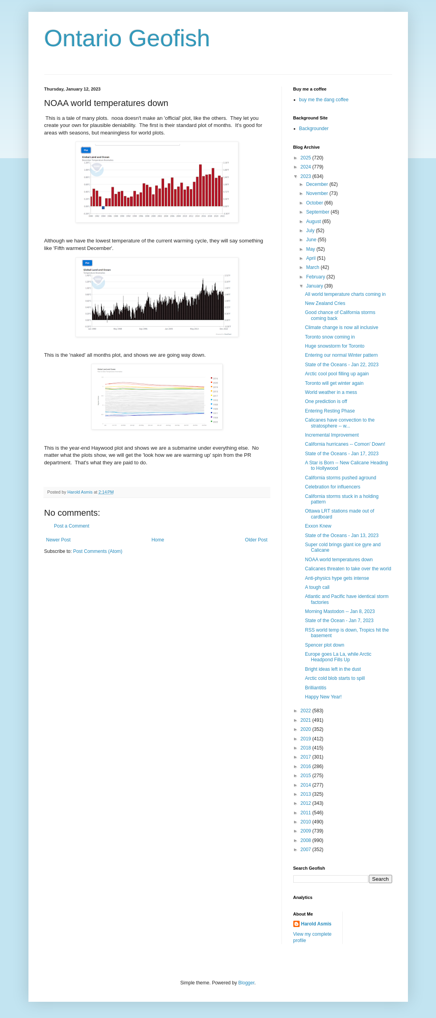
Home (157, 540)
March (313, 267)
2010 (306, 822)
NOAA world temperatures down (338, 559)
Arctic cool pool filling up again (336, 374)
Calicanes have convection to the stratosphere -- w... (339, 422)
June (311, 239)
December (317, 184)
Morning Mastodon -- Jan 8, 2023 (340, 611)
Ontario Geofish (127, 38)
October (315, 203)
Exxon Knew (318, 526)
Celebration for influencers (332, 487)
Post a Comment (71, 526)
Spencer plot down (324, 645)
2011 (306, 813)
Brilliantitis (315, 688)
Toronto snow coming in (330, 337)
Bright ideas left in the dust (333, 669)
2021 (306, 720)
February (316, 277)
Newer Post (58, 540)
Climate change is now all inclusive (341, 327)
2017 (306, 757)
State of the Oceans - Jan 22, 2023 (341, 364)
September (318, 212)
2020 (306, 729)
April (311, 258)
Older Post (256, 540)
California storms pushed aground (340, 478)
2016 (306, 766)
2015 (306, 775)
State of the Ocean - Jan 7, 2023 (339, 620)
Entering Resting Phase (330, 411)
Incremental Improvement (332, 435)
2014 (306, 785)
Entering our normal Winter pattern (341, 355)
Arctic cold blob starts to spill (334, 678)
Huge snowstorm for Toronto (334, 346)
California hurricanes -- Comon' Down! (345, 444)
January (315, 286)
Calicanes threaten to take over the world (348, 568)
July (311, 230)
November (317, 193)
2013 (306, 794)
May (311, 249)
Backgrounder (314, 128)
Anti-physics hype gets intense (337, 578)
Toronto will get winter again (334, 383)
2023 (306, 176)
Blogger (246, 983)
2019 (306, 739)
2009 (306, 831)
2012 (306, 803)
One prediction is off (326, 401)
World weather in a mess (331, 392)
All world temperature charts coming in (345, 294)
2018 (306, 748)
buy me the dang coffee (324, 99)
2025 (306, 158)
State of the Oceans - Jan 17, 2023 (341, 453)
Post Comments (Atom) (98, 551)
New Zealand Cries (325, 303)
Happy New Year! (323, 697)
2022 (306, 710)
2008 (306, 840)
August (314, 221)
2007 (306, 849)
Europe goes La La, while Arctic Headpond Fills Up (338, 656)
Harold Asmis (316, 924)
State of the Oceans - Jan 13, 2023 (341, 535)
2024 (306, 167)
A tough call (317, 587)
